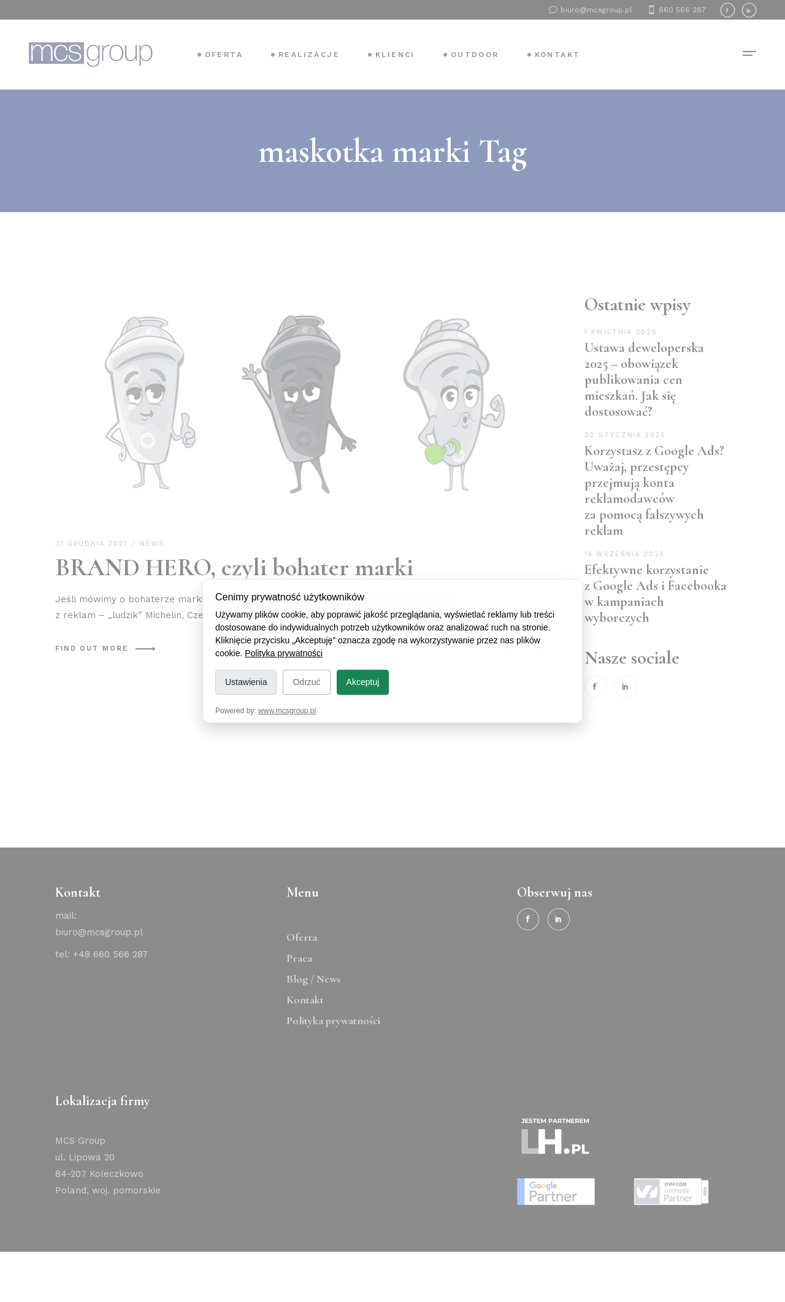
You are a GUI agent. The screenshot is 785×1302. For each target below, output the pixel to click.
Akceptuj (363, 682)
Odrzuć (306, 682)
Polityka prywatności (284, 653)
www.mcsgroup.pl (287, 711)
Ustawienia (246, 682)
